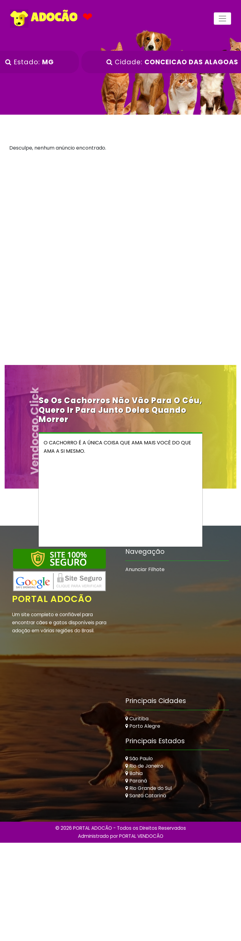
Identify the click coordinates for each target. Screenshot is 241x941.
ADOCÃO (44, 18)
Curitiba (136, 718)
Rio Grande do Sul (148, 788)
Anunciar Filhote (145, 569)
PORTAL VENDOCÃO (141, 836)
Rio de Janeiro (144, 766)
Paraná (136, 781)
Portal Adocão (52, 599)
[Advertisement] (121, 210)
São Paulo (139, 758)
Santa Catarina (145, 795)
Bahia (134, 773)
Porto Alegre (142, 726)
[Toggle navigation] (222, 18)
